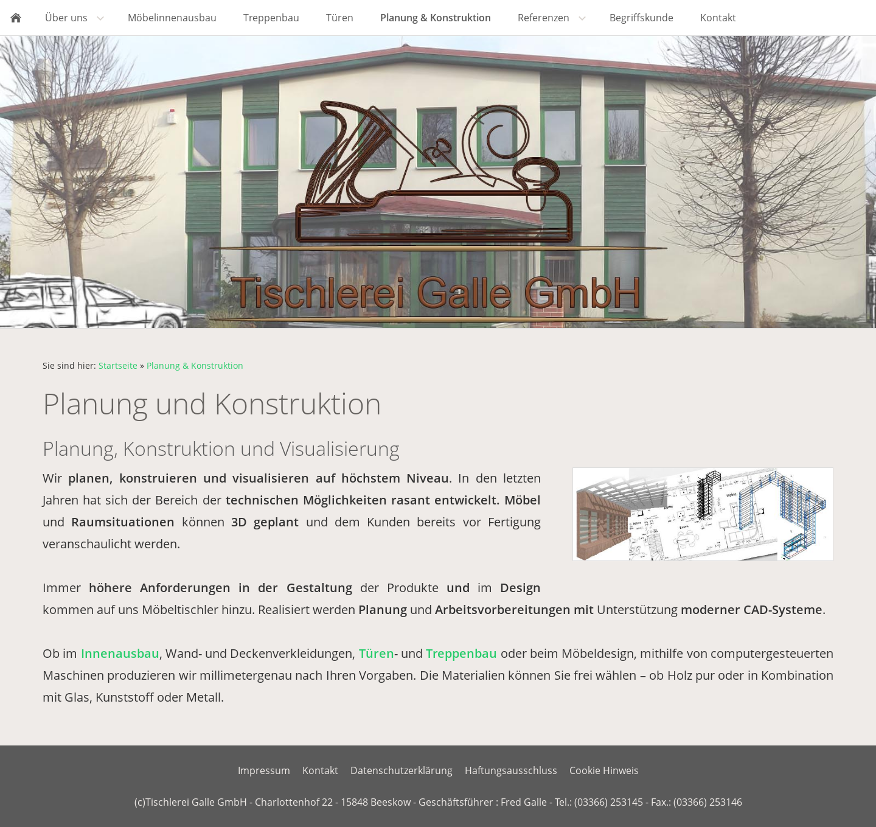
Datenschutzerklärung (401, 770)
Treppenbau (461, 653)
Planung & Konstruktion (195, 365)
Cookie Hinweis (604, 770)
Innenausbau (120, 653)
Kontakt (320, 770)
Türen (376, 653)
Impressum (264, 770)
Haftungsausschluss (511, 770)
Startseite (118, 365)
